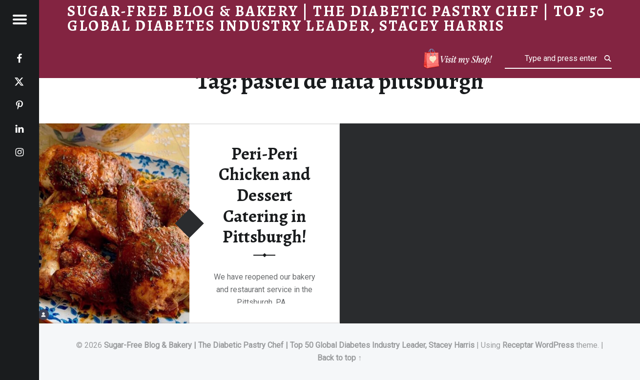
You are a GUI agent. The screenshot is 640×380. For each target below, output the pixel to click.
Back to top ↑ (339, 357)
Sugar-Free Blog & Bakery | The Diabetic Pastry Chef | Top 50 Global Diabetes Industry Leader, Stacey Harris (289, 345)
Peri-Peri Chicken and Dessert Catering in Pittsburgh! (264, 195)
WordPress (554, 345)
